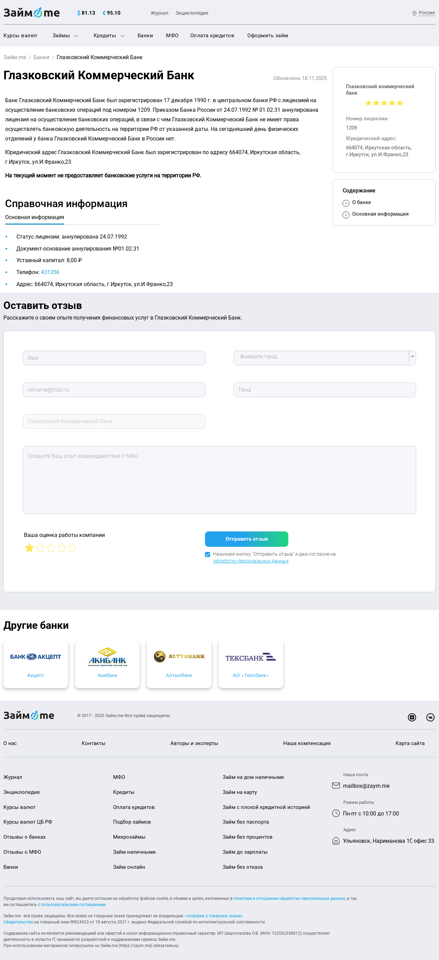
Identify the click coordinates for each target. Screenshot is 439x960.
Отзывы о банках (24, 833)
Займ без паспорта (246, 818)
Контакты (94, 739)
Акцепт (54, 671)
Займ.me (14, 57)
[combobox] (324, 358)
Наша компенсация (307, 739)
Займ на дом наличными (253, 773)
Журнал (159, 13)
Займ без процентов (248, 833)
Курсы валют (20, 35)
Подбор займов (132, 818)
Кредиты (109, 35)
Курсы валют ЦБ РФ (27, 818)
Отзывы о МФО (22, 848)
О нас (10, 739)
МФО (172, 35)
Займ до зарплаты (245, 848)
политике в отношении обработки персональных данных (289, 894)
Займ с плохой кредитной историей (266, 803)
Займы (66, 35)
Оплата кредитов (212, 35)
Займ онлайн (129, 863)
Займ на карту (240, 788)
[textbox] (323, 358)
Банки (145, 35)
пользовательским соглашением (73, 900)
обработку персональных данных (251, 556)
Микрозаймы (129, 833)
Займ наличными (134, 848)
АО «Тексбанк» (384, 671)
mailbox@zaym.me (366, 782)
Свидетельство (18, 918)
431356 (50, 272)
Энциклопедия (192, 13)
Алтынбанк (274, 671)
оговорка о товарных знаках (214, 911)
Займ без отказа (243, 863)
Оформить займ (267, 35)
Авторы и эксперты (194, 739)
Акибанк (165, 671)
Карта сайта (410, 739)
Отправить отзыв (246, 535)
